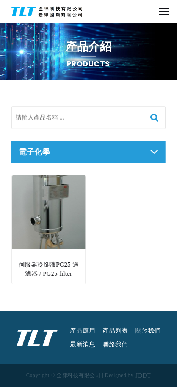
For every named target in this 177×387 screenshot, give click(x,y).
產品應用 (82, 331)
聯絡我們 (115, 344)
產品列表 (115, 331)
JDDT (143, 376)
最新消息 (82, 344)
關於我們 (147, 331)
